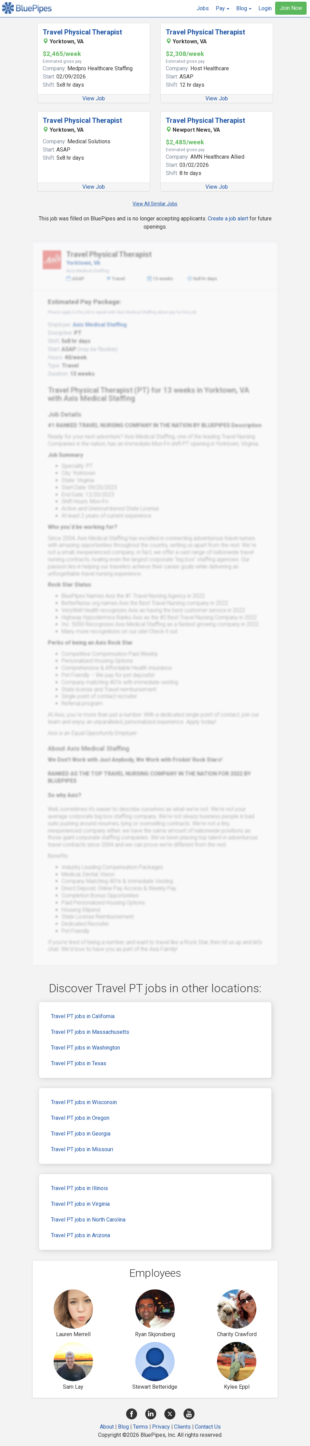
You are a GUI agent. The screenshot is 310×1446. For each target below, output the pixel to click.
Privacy (161, 1426)
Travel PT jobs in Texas (78, 1063)
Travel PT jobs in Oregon (80, 1118)
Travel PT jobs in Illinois (79, 1188)
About (107, 1426)
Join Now (291, 8)
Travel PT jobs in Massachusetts (90, 1032)
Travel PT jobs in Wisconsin (84, 1102)
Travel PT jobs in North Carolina (88, 1219)
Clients (182, 1426)
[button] (222, 8)
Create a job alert (228, 218)
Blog (123, 1426)
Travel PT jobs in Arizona (80, 1235)
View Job (93, 98)
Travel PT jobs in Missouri (82, 1149)
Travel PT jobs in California (82, 1016)
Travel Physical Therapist (82, 32)
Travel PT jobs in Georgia (80, 1133)
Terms (140, 1426)
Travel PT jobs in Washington (85, 1047)
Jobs (203, 8)
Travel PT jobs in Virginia (80, 1204)
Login (265, 8)
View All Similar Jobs (155, 203)
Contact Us (208, 1426)
